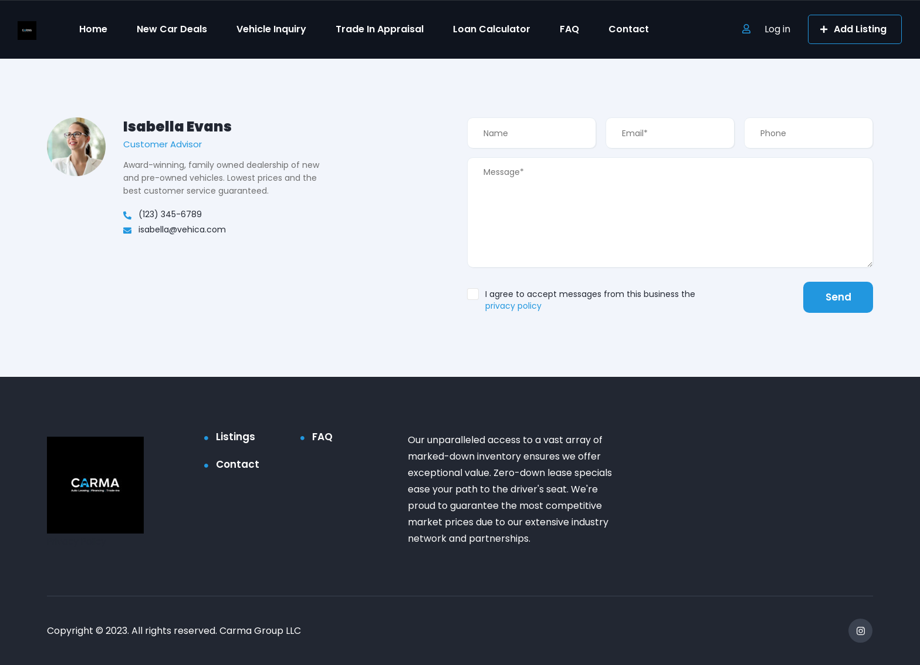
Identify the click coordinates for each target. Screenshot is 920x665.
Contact (628, 29)
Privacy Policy (78, 541)
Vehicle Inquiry (271, 29)
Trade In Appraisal (380, 29)
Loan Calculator (491, 29)
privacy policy (513, 306)
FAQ (569, 29)
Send (837, 297)
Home (93, 29)
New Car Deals (172, 29)
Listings (235, 437)
